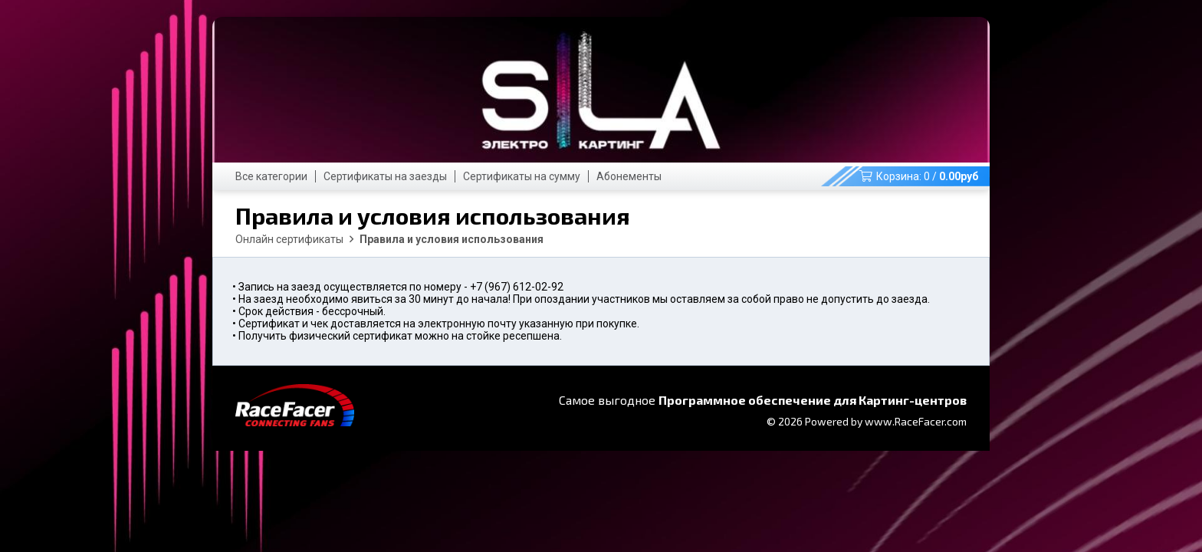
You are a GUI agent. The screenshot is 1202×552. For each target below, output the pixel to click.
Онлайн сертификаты (289, 239)
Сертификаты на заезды (385, 176)
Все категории (271, 176)
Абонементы (629, 176)
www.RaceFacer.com (916, 421)
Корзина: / (918, 176)
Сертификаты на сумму (521, 176)
